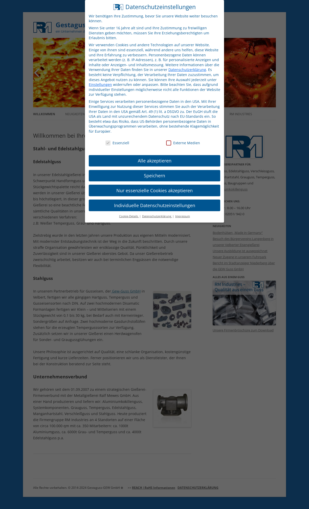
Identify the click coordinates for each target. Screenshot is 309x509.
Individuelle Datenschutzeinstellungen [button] (154, 200)
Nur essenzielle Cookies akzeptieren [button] (154, 185)
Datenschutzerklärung (187, 64)
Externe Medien (183, 137)
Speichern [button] (154, 170)
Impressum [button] (182, 211)
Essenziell (117, 137)
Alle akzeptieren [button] (154, 155)
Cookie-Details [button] (129, 211)
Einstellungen (100, 79)
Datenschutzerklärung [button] (157, 211)
